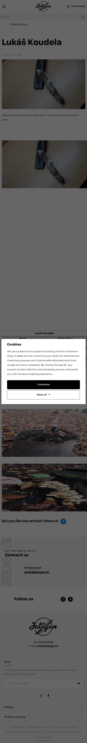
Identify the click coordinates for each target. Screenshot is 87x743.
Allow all (42, 395)
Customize (43, 385)
